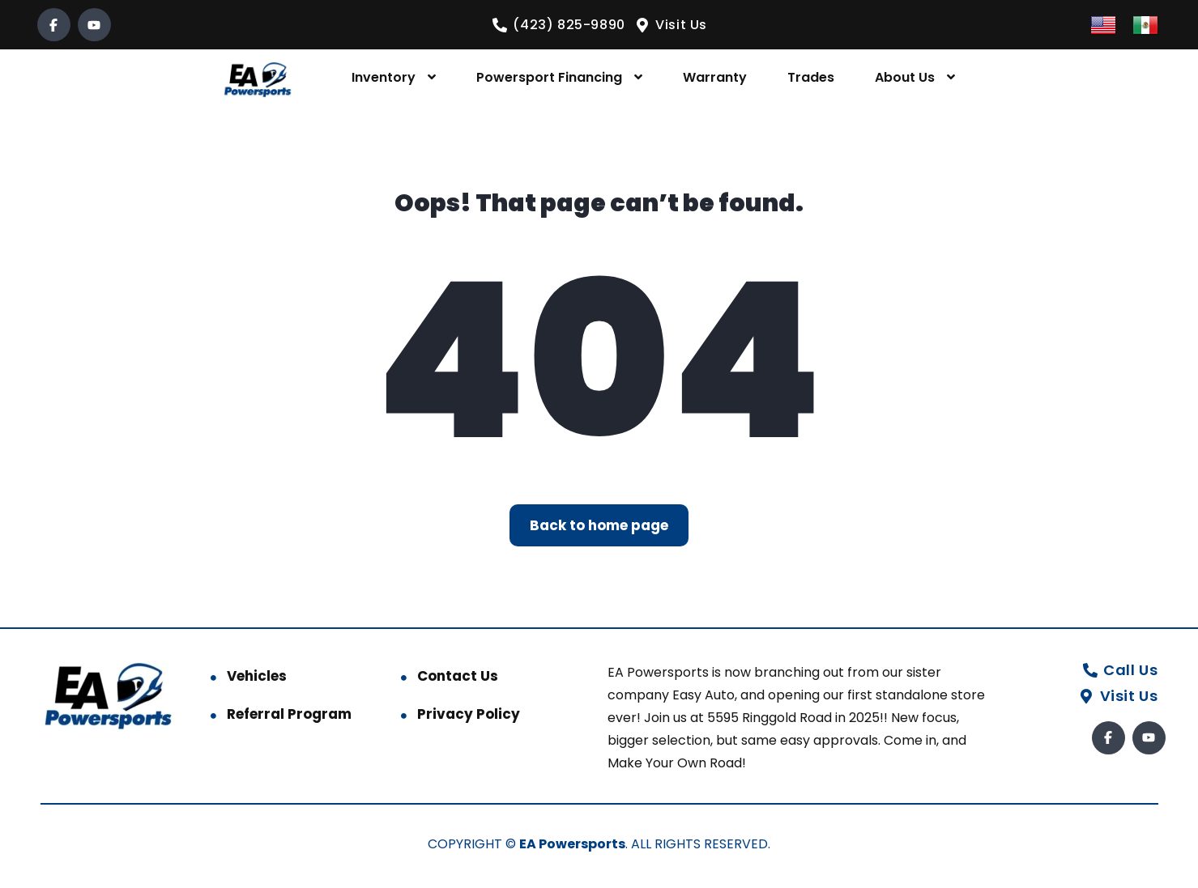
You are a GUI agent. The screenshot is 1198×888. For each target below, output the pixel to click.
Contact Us (457, 676)
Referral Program (289, 714)
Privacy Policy (468, 714)
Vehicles (257, 676)
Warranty (715, 77)
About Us (905, 77)
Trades (810, 77)
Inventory (384, 77)
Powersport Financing (549, 77)
